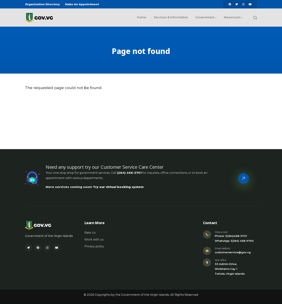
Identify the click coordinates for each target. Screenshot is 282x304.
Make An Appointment (82, 4)
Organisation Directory (42, 4)
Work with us (93, 239)
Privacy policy (94, 246)
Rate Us (89, 232)
